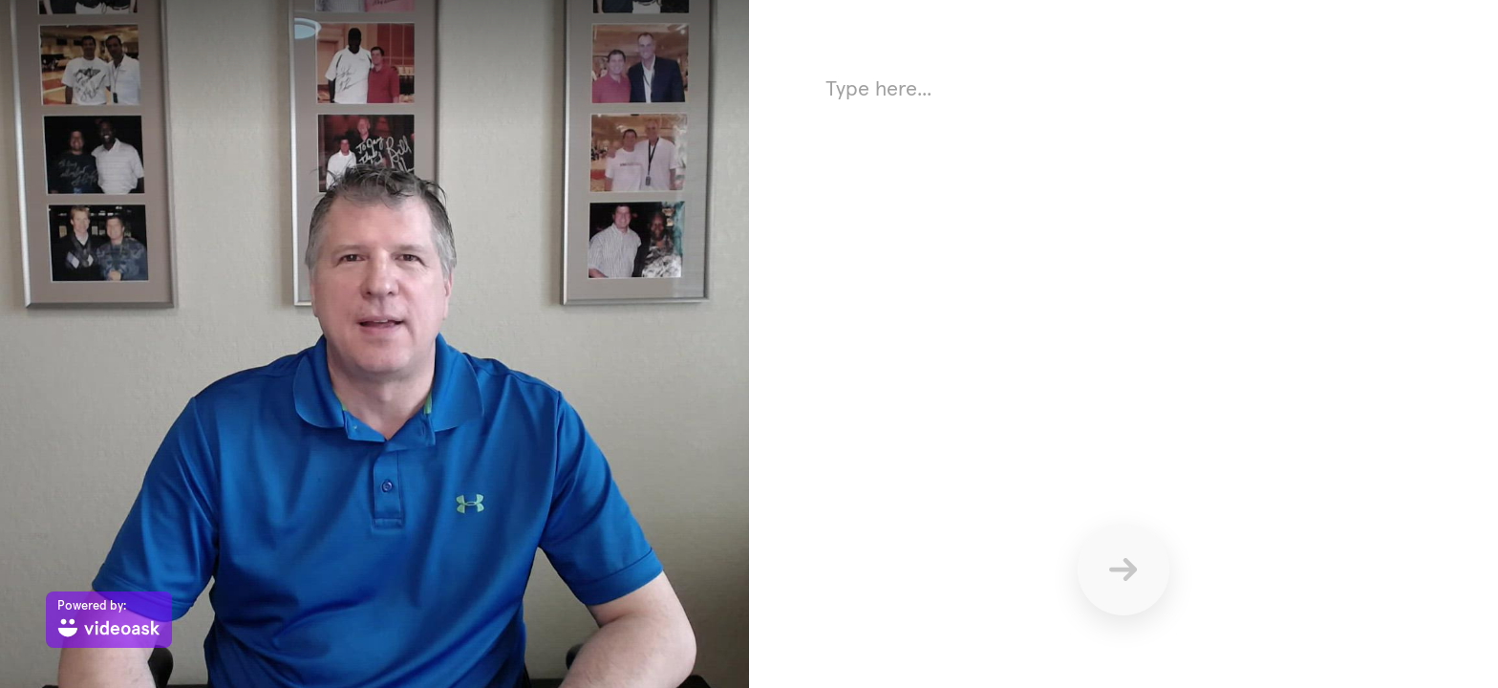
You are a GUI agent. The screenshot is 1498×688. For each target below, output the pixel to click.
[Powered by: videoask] (109, 619)
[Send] (1123, 569)
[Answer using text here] (1123, 258)
